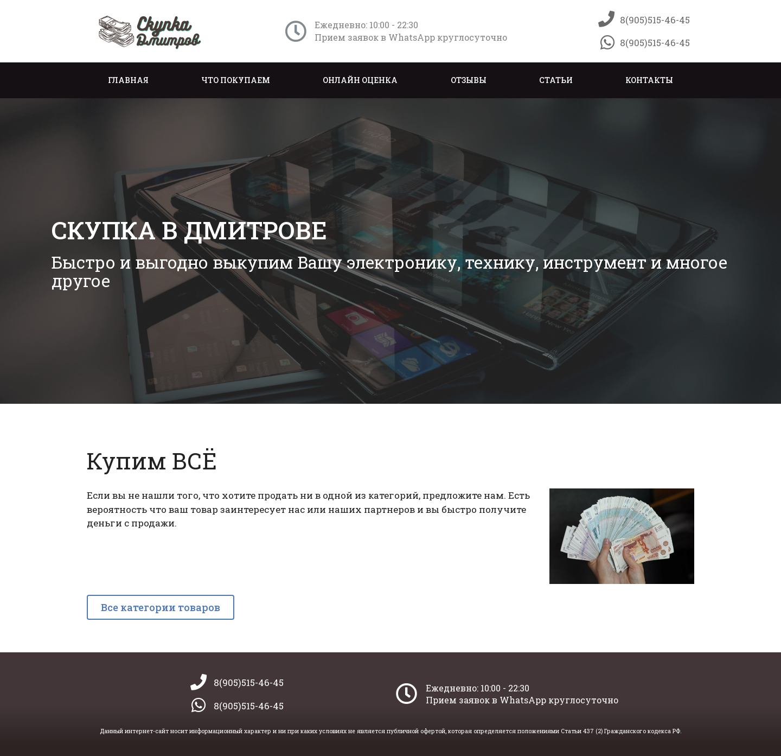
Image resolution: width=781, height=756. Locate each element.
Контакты (649, 80)
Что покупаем (235, 80)
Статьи (556, 80)
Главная (128, 80)
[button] (160, 607)
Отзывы (468, 80)
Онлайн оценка (360, 80)
